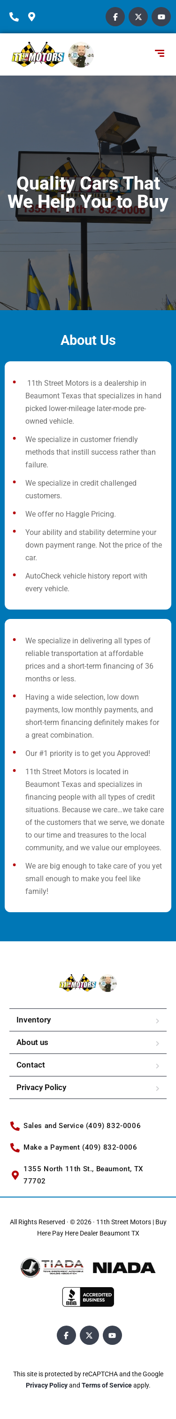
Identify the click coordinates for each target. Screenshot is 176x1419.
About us (32, 1042)
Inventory (33, 1019)
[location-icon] (35, 17)
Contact (30, 1064)
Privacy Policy (41, 1087)
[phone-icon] (16, 17)
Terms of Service (107, 1385)
